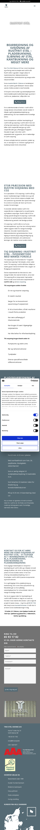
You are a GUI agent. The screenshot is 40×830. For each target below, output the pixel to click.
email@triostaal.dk (14, 741)
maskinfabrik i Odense (15, 83)
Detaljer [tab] (20, 385)
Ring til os (21, 102)
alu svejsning (21, 282)
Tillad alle (20, 438)
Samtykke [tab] (7, 385)
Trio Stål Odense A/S (14, 68)
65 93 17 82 (32, 603)
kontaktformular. (21, 605)
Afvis (20, 448)
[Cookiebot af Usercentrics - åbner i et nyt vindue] (30, 381)
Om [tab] (33, 385)
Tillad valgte (20, 443)
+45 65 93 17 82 (14, 1)
